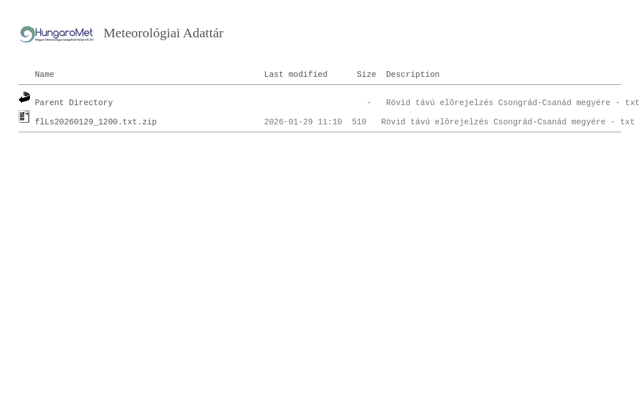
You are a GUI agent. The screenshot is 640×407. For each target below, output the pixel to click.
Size (367, 74)
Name (45, 74)
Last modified (296, 74)
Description (412, 74)
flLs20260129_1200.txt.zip (96, 122)
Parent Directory (74, 102)
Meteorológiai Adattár (163, 32)
